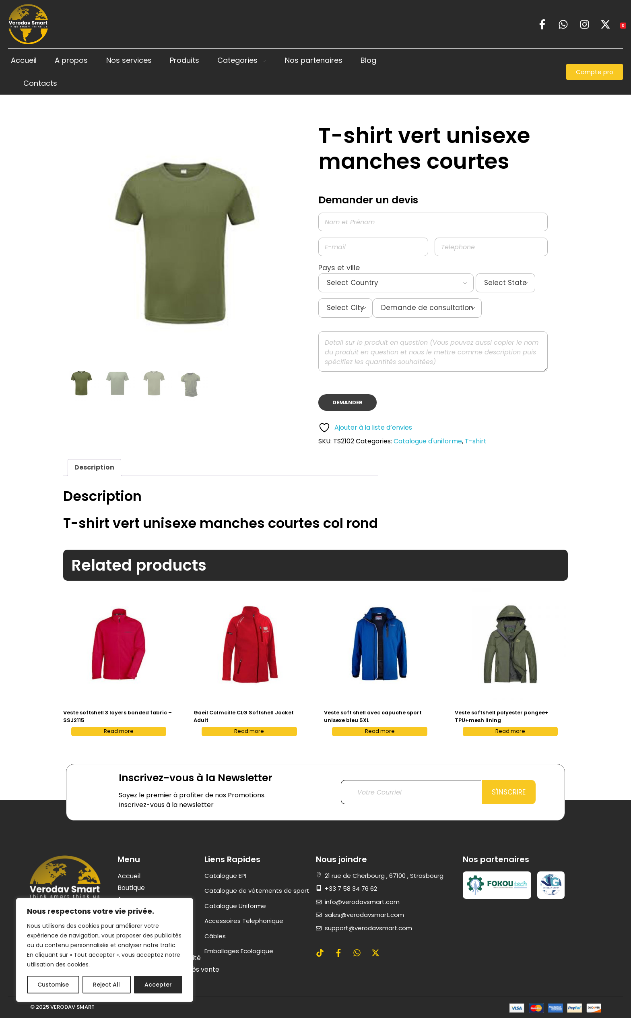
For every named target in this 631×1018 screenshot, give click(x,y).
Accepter (158, 985)
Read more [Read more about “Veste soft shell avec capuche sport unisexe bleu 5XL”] (380, 731)
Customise (53, 985)
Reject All (106, 985)
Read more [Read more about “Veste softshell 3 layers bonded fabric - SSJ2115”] (119, 731)
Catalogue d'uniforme (428, 441)
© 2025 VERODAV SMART (62, 1007)
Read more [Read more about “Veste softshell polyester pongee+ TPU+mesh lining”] (510, 731)
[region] (104, 950)
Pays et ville (433, 293)
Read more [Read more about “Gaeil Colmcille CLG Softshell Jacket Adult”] (249, 731)
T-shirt (476, 441)
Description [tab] (94, 467)
